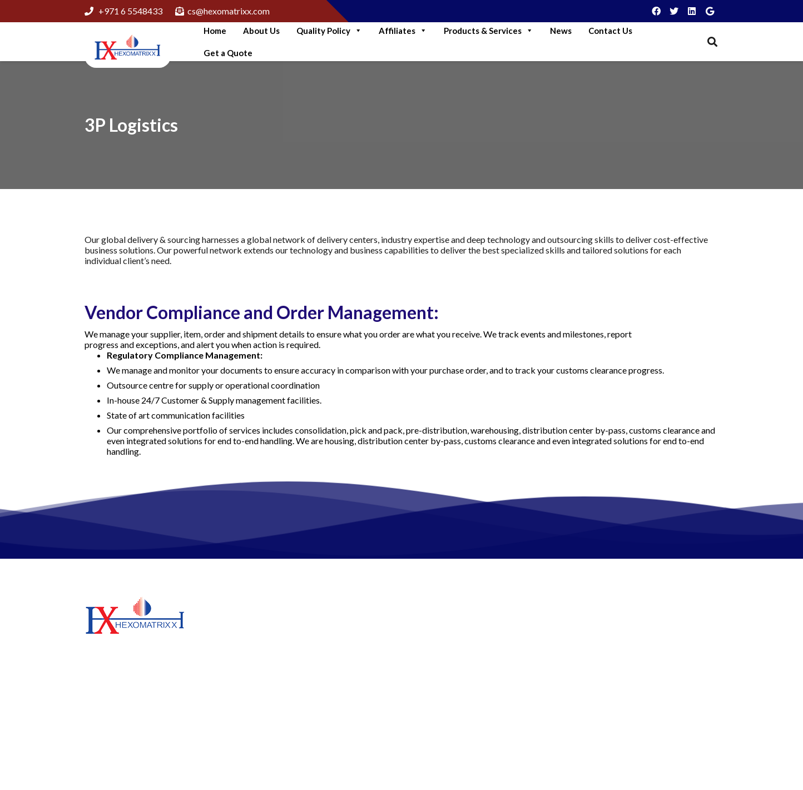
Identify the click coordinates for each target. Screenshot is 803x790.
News (561, 31)
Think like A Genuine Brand (301, 723)
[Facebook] (656, 11)
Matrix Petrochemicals (459, 658)
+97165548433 (642, 678)
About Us (261, 31)
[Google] (709, 11)
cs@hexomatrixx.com (653, 716)
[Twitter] (674, 11)
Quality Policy (329, 30)
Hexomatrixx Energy (454, 675)
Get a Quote (228, 53)
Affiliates (403, 30)
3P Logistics (131, 125)
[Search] (712, 41)
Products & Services (488, 30)
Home (215, 31)
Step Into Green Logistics (297, 626)
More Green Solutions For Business (316, 654)
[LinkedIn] (692, 11)
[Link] (128, 48)
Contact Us (610, 31)
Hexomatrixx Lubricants (461, 642)
